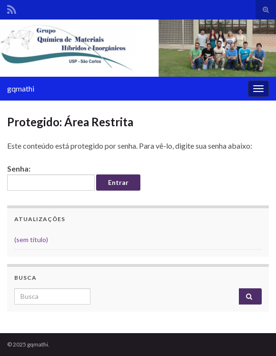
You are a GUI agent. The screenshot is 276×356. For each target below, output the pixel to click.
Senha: (51, 177)
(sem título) (31, 239)
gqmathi (20, 88)
